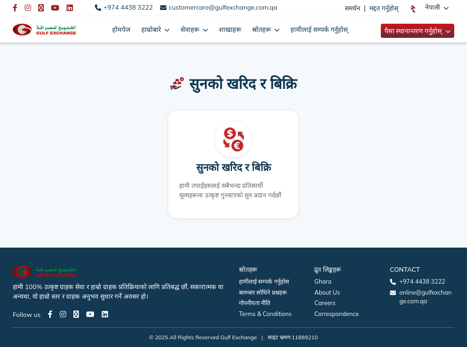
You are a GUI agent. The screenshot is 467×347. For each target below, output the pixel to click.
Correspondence (336, 313)
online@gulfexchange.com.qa (425, 297)
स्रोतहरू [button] (262, 29)
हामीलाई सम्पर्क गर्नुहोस (264, 281)
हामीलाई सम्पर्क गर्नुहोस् (319, 29)
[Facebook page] (50, 314)
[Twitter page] (76, 314)
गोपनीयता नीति (254, 302)
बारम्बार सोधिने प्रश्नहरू (263, 292)
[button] (429, 8)
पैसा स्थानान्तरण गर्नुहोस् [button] (414, 30)
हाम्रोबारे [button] (152, 29)
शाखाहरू (230, 29)
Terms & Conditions (265, 313)
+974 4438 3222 (128, 7)
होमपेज (121, 29)
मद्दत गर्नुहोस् (383, 8)
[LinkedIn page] (105, 314)
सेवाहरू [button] (191, 29)
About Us (327, 292)
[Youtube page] (90, 314)
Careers (324, 302)
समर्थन (352, 8)
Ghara (322, 281)
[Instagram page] (63, 314)
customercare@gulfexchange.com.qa (223, 7)
